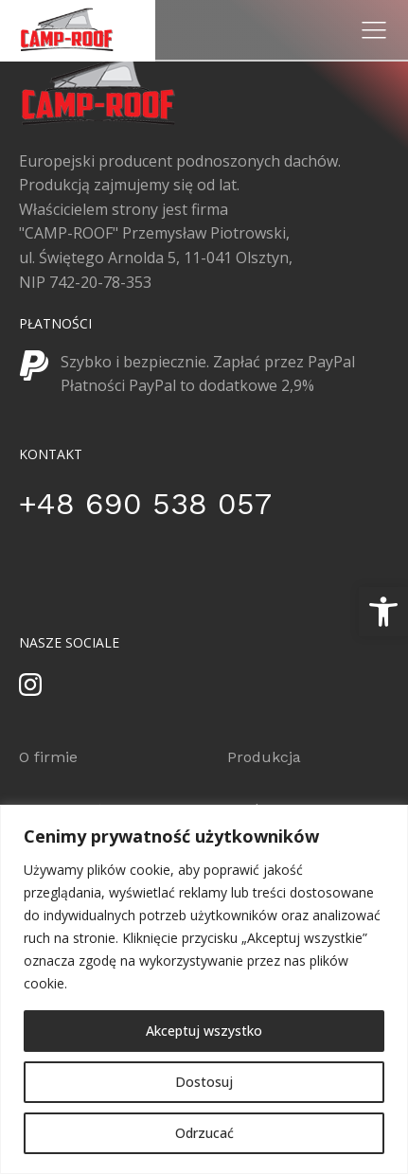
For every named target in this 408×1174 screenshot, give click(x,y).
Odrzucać (204, 1133)
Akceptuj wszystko (204, 1031)
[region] (204, 989)
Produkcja (264, 757)
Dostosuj (204, 1082)
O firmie (48, 757)
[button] (383, 611)
